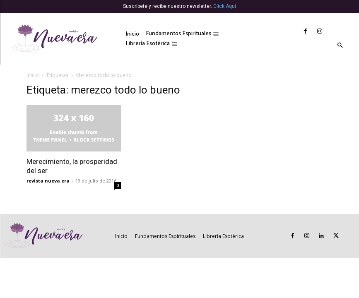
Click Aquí (224, 6)
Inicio (33, 75)
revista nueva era (48, 181)
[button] (340, 46)
